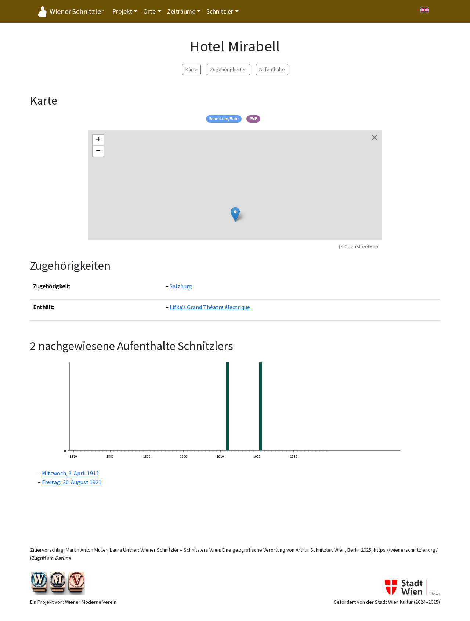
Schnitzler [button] (219, 11)
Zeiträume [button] (181, 11)
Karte (191, 69)
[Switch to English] (424, 10)
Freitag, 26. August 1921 (71, 482)
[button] (235, 214)
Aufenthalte (272, 69)
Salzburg (181, 286)
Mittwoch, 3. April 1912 (70, 473)
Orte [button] (149, 11)
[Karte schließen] (374, 137)
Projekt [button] (122, 11)
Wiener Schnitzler (77, 11)
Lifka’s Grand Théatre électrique (210, 307)
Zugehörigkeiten (228, 69)
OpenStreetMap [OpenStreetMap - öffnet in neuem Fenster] (358, 247)
